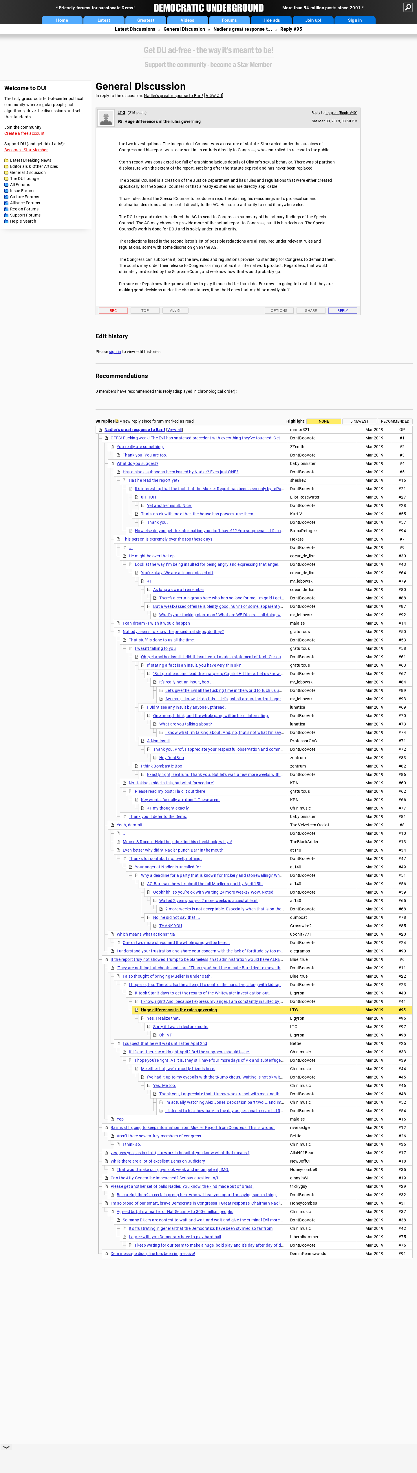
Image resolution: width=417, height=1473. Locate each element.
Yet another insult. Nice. (169, 505)
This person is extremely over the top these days (167, 539)
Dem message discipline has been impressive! (153, 1253)
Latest (104, 20)
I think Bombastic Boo (161, 766)
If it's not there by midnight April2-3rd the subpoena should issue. (189, 1052)
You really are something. (140, 446)
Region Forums (24, 209)
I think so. (132, 1144)
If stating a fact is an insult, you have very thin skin (194, 665)
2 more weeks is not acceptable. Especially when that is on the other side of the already (246, 909)
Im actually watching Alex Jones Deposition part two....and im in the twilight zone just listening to (256, 1102)
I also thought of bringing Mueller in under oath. (167, 976)
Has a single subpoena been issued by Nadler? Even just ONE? (181, 472)
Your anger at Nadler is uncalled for (168, 867)
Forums (229, 20)
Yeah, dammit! (130, 825)
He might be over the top (152, 556)
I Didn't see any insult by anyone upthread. (186, 707)
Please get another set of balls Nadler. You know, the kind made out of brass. (182, 1186)
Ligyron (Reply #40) (341, 113)
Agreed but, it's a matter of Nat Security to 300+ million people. (175, 1211)
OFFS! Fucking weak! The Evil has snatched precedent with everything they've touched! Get (195, 438)
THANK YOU (170, 925)
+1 (149, 581)
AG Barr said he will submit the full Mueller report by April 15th (205, 883)
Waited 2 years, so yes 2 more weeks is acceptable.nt (208, 900)
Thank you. (157, 522)
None (324, 421)
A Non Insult (158, 741)
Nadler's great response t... (242, 29)
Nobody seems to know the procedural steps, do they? (173, 631)
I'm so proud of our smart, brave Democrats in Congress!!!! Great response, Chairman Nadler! (197, 1203)
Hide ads (271, 20)
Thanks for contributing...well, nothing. (165, 858)
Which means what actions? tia (146, 934)
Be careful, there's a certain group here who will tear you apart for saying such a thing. (197, 1194)
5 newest (359, 421)
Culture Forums (24, 196)
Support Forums (25, 215)
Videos (188, 20)
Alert (175, 310)
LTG (121, 112)
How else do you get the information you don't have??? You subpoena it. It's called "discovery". (222, 530)
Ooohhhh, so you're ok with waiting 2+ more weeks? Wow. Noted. (214, 892)
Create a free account (24, 133)
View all (214, 95)
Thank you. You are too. (145, 455)
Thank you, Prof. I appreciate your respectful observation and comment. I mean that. (232, 749)
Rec (113, 310)
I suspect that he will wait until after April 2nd (165, 1043)
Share (311, 310)
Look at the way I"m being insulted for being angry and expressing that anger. (207, 564)
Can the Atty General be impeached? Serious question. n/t (165, 1178)
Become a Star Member (26, 150)
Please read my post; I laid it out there (170, 791)
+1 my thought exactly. (168, 808)
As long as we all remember (178, 589)
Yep (120, 1119)
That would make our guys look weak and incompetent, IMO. (173, 1169)
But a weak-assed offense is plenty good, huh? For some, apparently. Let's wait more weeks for (241, 606)
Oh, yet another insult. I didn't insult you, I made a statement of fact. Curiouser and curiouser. (227, 656)
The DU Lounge (24, 178)
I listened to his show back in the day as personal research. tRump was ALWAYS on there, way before (259, 1110)
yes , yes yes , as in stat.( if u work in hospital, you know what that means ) (180, 1152)
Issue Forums (23, 190)
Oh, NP (165, 1035)
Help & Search (23, 221)
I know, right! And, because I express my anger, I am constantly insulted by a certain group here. (230, 1001)
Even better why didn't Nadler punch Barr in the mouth (173, 850)
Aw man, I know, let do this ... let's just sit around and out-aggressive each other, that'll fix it (250, 699)
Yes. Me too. (164, 1085)
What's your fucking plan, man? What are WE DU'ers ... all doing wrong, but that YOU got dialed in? (250, 614)
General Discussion (184, 29)
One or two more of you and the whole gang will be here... (176, 942)
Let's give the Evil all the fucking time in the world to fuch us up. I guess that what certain (247, 690)
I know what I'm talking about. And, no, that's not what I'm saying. (226, 732)
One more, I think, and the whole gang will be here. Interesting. (211, 715)
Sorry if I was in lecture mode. (180, 1026)
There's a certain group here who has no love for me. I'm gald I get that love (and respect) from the (250, 598)
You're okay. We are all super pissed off (177, 572)
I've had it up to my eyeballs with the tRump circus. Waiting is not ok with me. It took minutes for (236, 1077)
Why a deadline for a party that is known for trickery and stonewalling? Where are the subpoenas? (232, 875)
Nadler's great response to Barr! (173, 95)
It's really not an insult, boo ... (186, 682)
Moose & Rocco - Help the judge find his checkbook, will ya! (177, 841)
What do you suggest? (137, 463)
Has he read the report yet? (154, 480)
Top (145, 310)
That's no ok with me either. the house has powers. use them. (198, 514)
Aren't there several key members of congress (159, 1136)
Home (62, 20)
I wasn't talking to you (155, 648)
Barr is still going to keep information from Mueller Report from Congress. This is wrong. (193, 1127)
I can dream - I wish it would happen (156, 623)
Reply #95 (291, 29)
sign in (115, 351)
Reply (342, 310)
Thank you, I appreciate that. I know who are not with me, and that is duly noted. (234, 1094)
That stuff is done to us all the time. (162, 640)
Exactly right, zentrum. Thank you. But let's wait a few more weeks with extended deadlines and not (239, 774)
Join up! (313, 20)
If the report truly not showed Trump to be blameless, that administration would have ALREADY (199, 959)
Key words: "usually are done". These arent (180, 799)
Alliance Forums (25, 203)
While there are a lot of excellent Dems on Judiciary (158, 1161)
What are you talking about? (185, 724)
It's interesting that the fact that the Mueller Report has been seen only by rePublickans (216, 488)
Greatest (145, 20)
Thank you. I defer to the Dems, (158, 816)
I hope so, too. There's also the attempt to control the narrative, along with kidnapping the (212, 984)
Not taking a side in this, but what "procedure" (171, 783)
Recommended (395, 421)
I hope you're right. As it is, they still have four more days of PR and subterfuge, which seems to (223, 1060)
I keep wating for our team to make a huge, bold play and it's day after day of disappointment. (222, 1245)
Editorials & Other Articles (34, 166)
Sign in (355, 20)
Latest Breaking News (30, 160)
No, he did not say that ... (176, 917)
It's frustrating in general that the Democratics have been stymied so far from (200, 1228)
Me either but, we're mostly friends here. (178, 1068)
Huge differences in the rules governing (179, 1010)
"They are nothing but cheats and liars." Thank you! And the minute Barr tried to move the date (204, 967)
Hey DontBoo (171, 757)
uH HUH (148, 497)
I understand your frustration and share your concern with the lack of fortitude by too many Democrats (213, 951)
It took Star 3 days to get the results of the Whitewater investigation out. (202, 993)
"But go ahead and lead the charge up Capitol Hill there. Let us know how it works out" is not (239, 673)
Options (279, 310)
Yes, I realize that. (163, 1018)
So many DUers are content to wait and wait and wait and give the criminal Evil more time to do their (216, 1220)
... (131, 547)
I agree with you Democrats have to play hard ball (175, 1236)
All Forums (20, 184)
